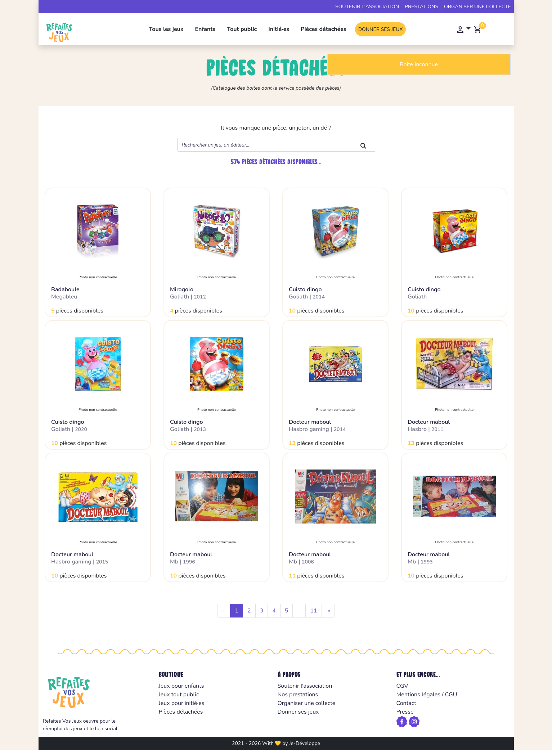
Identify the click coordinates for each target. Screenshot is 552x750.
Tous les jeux (166, 29)
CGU (451, 695)
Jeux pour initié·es (182, 703)
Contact (406, 703)
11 (313, 611)
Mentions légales (418, 695)
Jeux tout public (179, 695)
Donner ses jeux (380, 29)
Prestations (421, 6)
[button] (462, 29)
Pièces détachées (323, 29)
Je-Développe (304, 743)
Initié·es (278, 29)
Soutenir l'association (367, 6)
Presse (405, 712)
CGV (402, 686)
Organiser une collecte (477, 6)
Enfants (205, 29)
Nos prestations (298, 695)
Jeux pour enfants (181, 686)
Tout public (242, 29)
